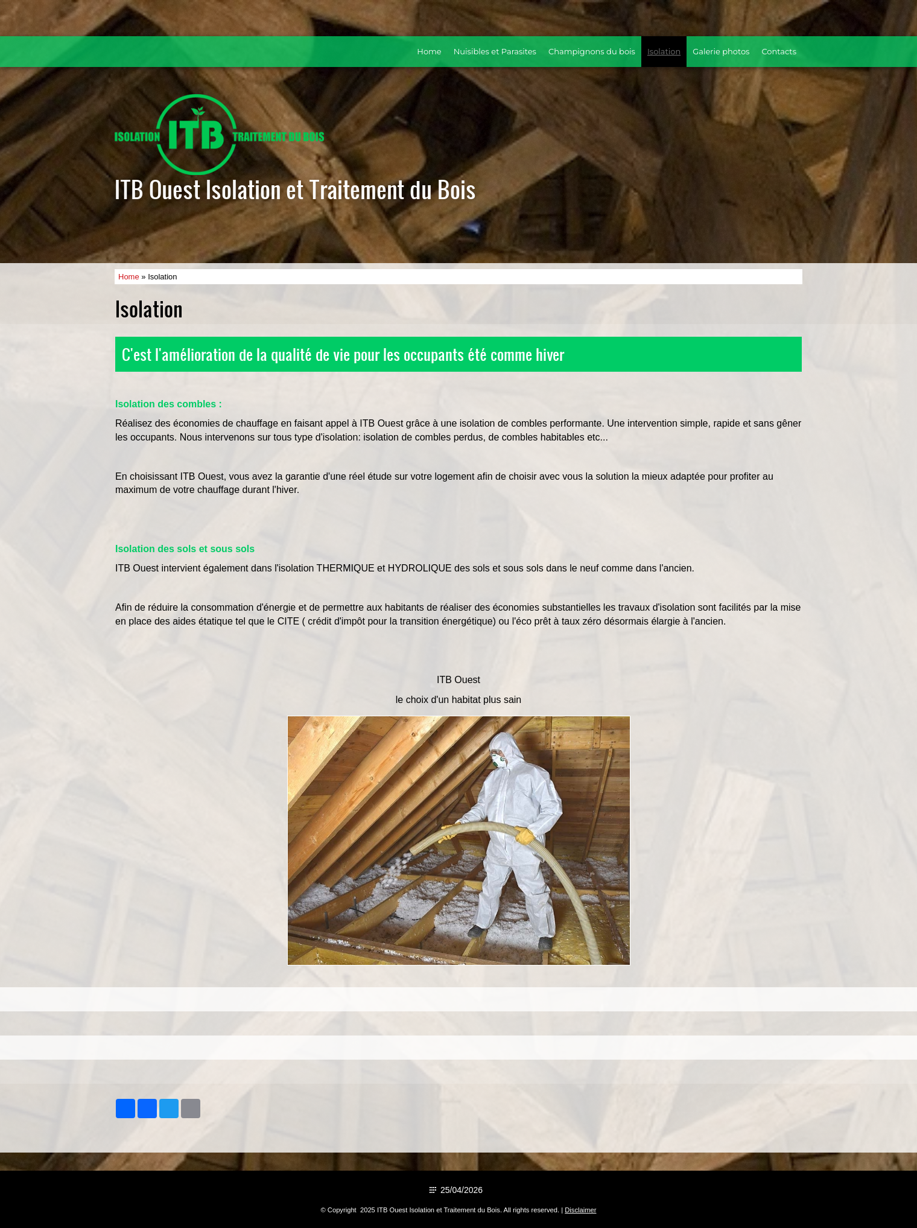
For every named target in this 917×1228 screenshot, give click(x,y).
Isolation (664, 51)
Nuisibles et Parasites (495, 51)
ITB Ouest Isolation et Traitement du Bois (295, 189)
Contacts (778, 51)
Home (429, 51)
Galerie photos (721, 51)
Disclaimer (580, 1210)
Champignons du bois (591, 51)
